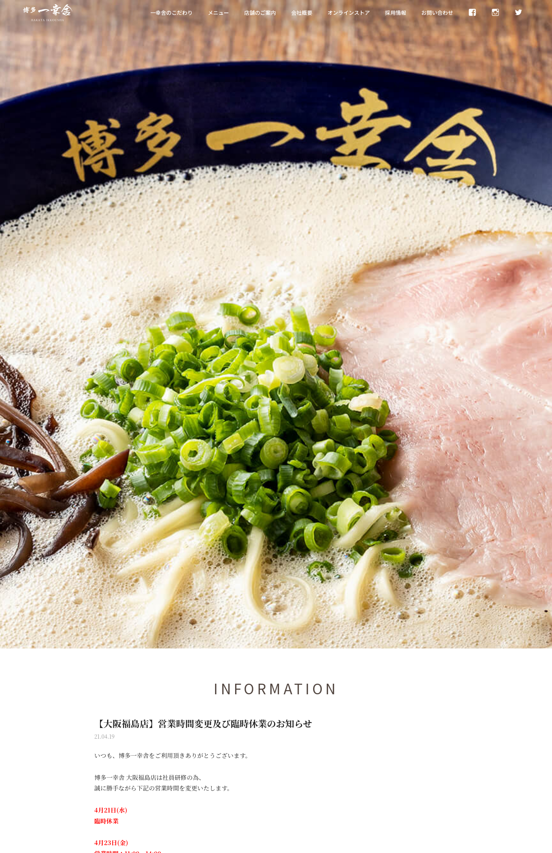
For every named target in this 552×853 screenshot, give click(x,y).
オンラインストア (348, 12)
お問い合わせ (437, 12)
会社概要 (301, 12)
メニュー (218, 12)
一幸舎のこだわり (171, 12)
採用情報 (395, 12)
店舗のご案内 (260, 12)
